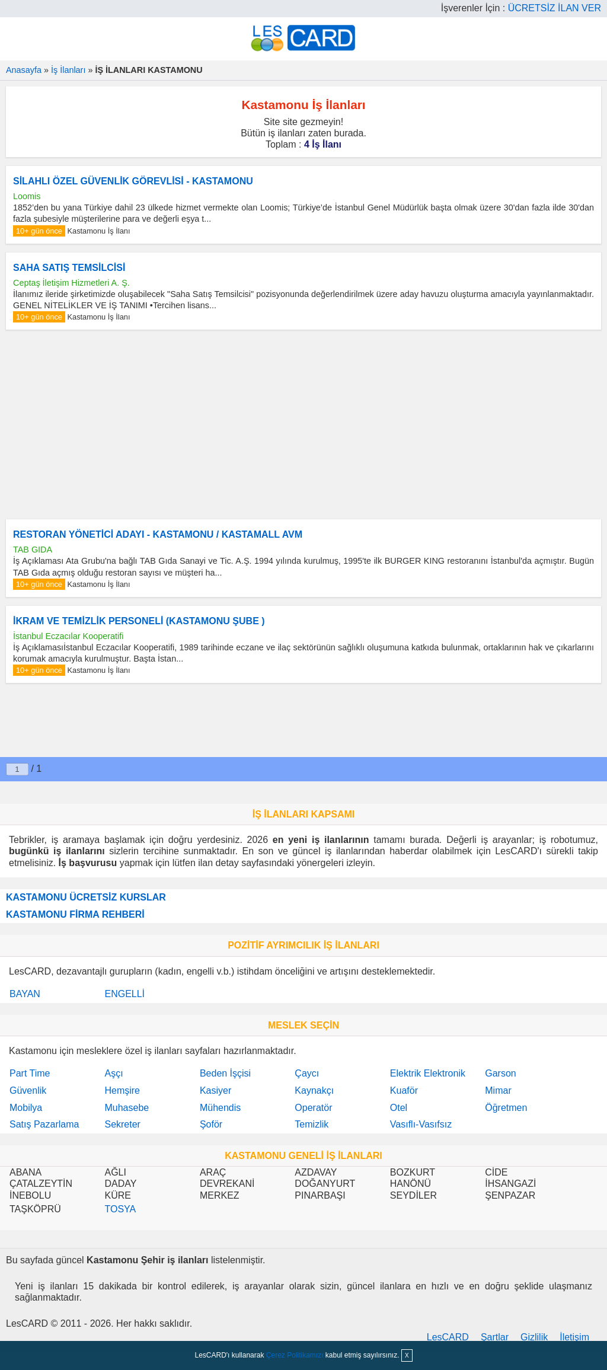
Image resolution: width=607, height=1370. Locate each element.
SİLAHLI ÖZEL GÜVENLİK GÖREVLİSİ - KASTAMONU (133, 181)
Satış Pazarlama (44, 1124)
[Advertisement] (303, 424)
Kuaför (404, 1090)
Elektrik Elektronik (427, 1073)
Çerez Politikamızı (295, 1355)
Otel (398, 1108)
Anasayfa (23, 70)
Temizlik (311, 1124)
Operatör (313, 1108)
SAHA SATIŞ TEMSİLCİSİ (69, 268)
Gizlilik (534, 1337)
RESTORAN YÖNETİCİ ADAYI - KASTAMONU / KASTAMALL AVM (157, 534)
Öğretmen (506, 1108)
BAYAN (24, 994)
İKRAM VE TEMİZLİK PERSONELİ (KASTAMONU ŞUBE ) (139, 621)
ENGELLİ (124, 994)
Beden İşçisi (225, 1073)
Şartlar (495, 1337)
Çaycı (307, 1073)
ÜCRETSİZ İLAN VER (554, 8)
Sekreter (122, 1124)
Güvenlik (27, 1090)
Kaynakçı (314, 1090)
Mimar (498, 1090)
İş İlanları (68, 70)
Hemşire (122, 1090)
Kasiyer (215, 1090)
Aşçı (113, 1073)
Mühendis (220, 1108)
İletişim (574, 1337)
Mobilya (25, 1108)
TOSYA (120, 1209)
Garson (500, 1073)
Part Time (29, 1073)
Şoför (211, 1124)
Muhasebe (126, 1108)
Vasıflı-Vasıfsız (421, 1124)
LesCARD (448, 1337)
